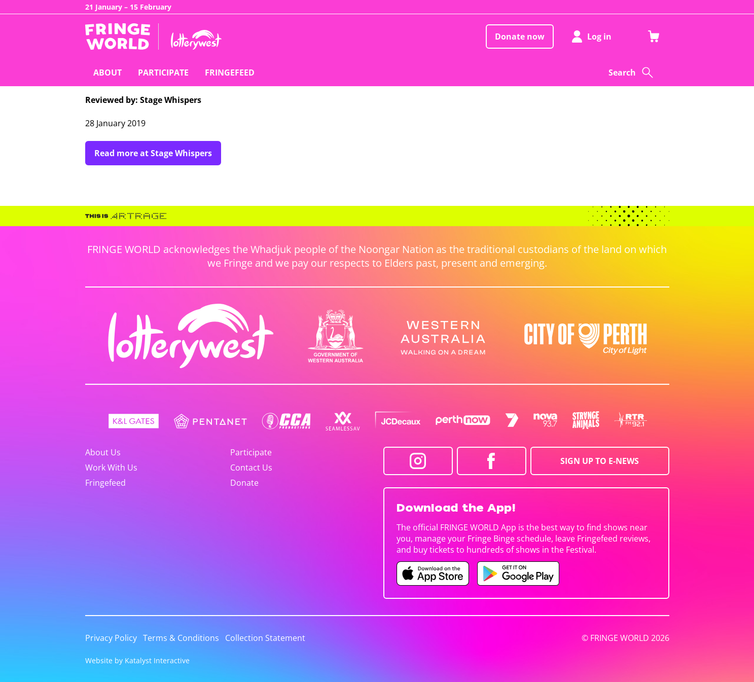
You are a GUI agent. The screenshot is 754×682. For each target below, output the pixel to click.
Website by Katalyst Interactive (137, 660)
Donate (244, 482)
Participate (251, 452)
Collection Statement (265, 637)
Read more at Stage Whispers (153, 153)
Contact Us (251, 467)
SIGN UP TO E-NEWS (599, 460)
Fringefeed (105, 482)
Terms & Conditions (181, 637)
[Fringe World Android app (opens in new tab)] (518, 573)
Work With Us (111, 467)
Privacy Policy (111, 637)
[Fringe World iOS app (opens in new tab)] (433, 573)
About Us (103, 452)
